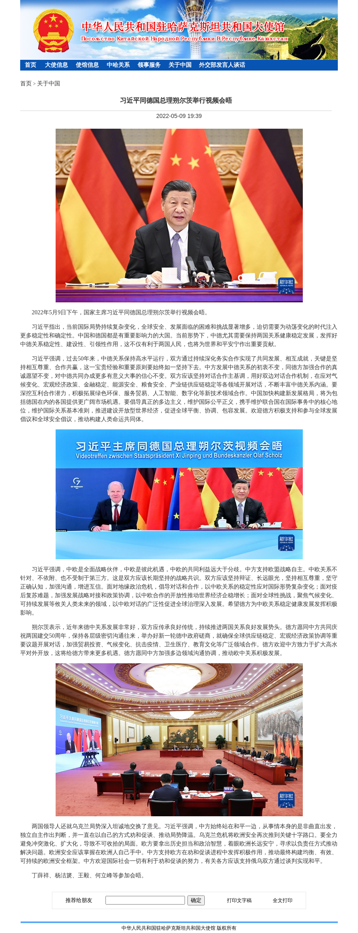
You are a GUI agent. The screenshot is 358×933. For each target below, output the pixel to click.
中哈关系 (118, 65)
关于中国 (180, 65)
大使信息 (56, 65)
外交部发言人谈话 (222, 65)
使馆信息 (87, 65)
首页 (30, 65)
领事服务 (149, 65)
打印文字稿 (239, 900)
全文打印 (282, 900)
